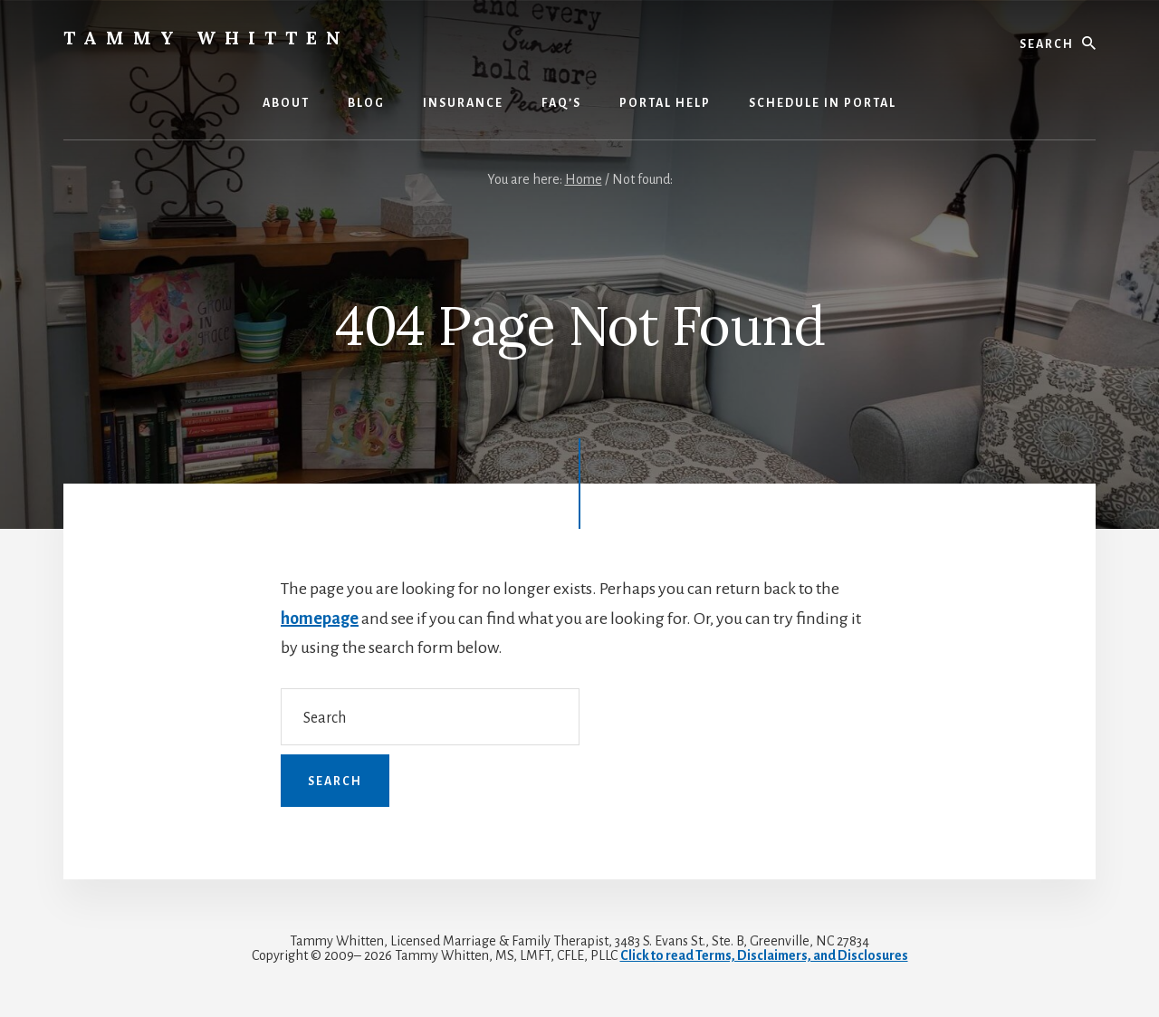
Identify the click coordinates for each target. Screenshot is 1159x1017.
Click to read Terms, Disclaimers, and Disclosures (764, 955)
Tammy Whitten (206, 37)
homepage (320, 618)
